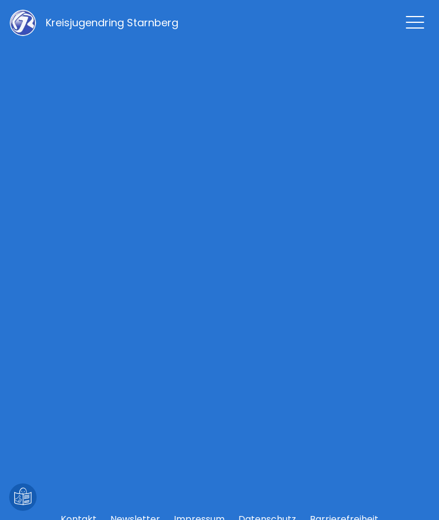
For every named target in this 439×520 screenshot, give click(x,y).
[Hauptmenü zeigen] (415, 22)
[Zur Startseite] (112, 23)
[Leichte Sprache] (23, 497)
